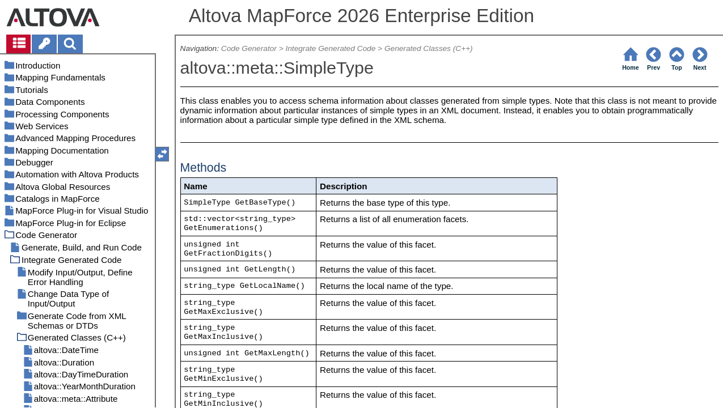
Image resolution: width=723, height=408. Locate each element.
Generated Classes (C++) (428, 48)
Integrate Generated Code (330, 48)
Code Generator (249, 48)
